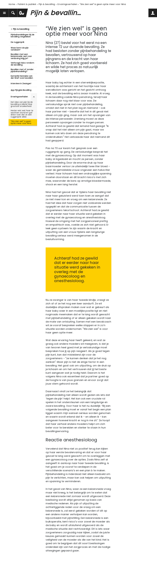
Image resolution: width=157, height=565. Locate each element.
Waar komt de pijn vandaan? (20, 48)
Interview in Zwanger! (21, 83)
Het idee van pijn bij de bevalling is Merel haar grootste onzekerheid (22, 104)
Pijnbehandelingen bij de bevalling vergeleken (22, 35)
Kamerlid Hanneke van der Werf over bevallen (22, 77)
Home (12, 4)
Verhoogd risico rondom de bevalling (22, 63)
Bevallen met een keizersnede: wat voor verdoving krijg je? (21, 56)
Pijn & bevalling (47, 4)
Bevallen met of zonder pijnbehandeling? (22, 70)
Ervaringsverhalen (67, 4)
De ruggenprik (17, 42)
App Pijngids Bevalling (21, 90)
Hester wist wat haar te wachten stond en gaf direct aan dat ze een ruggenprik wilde (22, 113)
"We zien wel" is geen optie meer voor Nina (21, 122)
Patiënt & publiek (27, 4)
